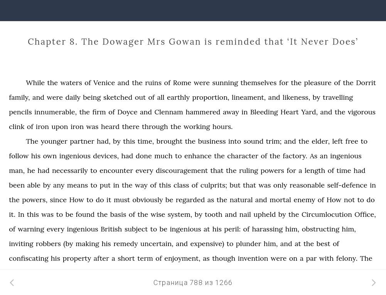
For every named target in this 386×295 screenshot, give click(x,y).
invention (253, 258)
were (202, 82)
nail (245, 214)
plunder (248, 243)
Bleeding (264, 111)
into (234, 141)
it (108, 199)
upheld (264, 214)
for (283, 82)
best (323, 243)
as (210, 199)
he (31, 170)
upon (59, 126)
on (293, 258)
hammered (202, 111)
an (324, 155)
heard (110, 126)
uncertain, (157, 243)
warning (31, 229)
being (92, 97)
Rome (182, 82)
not (349, 199)
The (32, 141)
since (58, 199)
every (144, 170)
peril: (232, 229)
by (316, 97)
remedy (125, 243)
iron (42, 126)
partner (82, 141)
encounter (116, 170)
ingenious (75, 155)
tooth (213, 214)
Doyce (127, 111)
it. (12, 214)
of (87, 82)
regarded (190, 199)
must (122, 199)
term (145, 258)
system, (180, 214)
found (85, 214)
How (76, 199)
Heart (289, 111)
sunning (225, 82)
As (314, 155)
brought (169, 141)
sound (253, 141)
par (311, 258)
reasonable (307, 185)
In (21, 214)
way (141, 185)
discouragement (182, 170)
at (207, 229)
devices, (106, 155)
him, (292, 229)
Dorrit (366, 82)
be (169, 199)
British (111, 229)
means (77, 185)
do (100, 199)
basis (118, 214)
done (144, 155)
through (155, 126)
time (344, 170)
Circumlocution (327, 214)
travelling (338, 97)
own (50, 155)
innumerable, (55, 111)
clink (16, 126)
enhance (198, 155)
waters (71, 82)
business (212, 141)
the (52, 82)
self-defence (347, 185)
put (105, 185)
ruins (153, 82)
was (92, 126)
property (76, 258)
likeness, (296, 97)
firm (99, 111)
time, (146, 141)
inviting (21, 243)
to (364, 141)
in (244, 111)
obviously (147, 199)
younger (54, 141)
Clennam (168, 111)
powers (272, 170)
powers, (34, 199)
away (231, 111)
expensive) (207, 243)
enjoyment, (182, 258)
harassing (267, 229)
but (234, 185)
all (160, 97)
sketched (117, 97)
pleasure (318, 82)
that (217, 170)
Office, (365, 214)
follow (19, 155)
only (280, 185)
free (352, 141)
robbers (48, 243)
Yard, (309, 111)
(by (68, 243)
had (127, 155)
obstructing (320, 229)
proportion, (210, 97)
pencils (20, 111)
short (126, 258)
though (223, 258)
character (242, 155)
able (33, 185)
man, (17, 170)
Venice (104, 82)
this (129, 141)
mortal (280, 199)
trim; (274, 141)
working (197, 126)
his (35, 155)
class (181, 185)
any (59, 185)
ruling (248, 170)
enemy (304, 199)
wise (158, 214)
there (131, 126)
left (337, 141)
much (163, 155)
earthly (178, 97)
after (101, 258)
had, (103, 141)
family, (19, 97)
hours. (222, 126)
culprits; (214, 185)
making (87, 243)
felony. (346, 258)
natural (241, 199)
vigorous (362, 111)
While (35, 82)
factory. (295, 155)
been (17, 185)
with (326, 258)
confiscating (28, 258)
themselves (259, 82)
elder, (321, 141)
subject (136, 229)
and (124, 82)
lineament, (249, 97)
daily (72, 97)
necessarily (70, 170)
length (315, 170)
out (140, 97)
